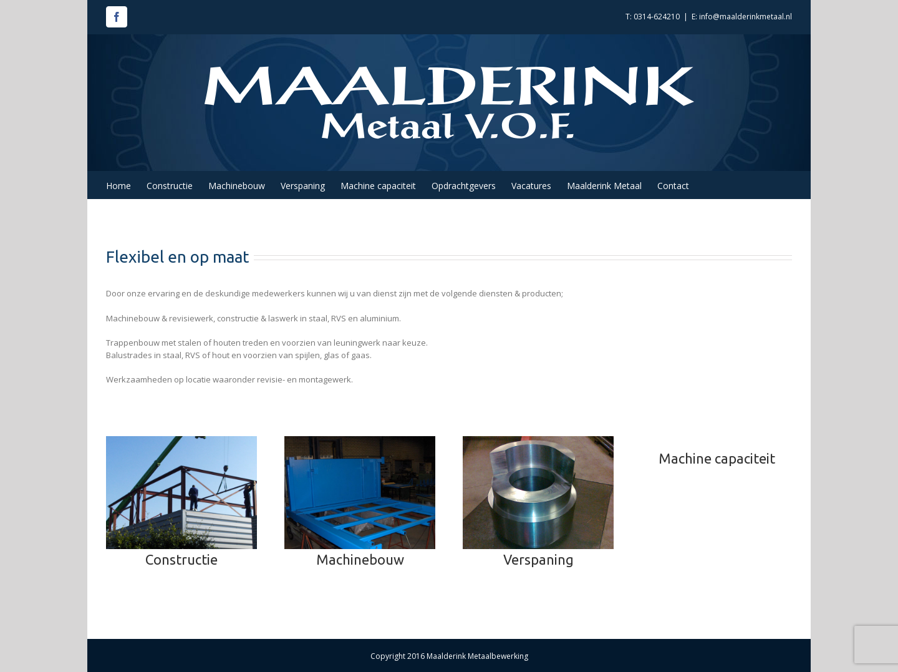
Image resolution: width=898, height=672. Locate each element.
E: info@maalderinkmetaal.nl (742, 16)
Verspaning (538, 559)
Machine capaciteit (717, 458)
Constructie (181, 559)
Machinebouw (360, 559)
